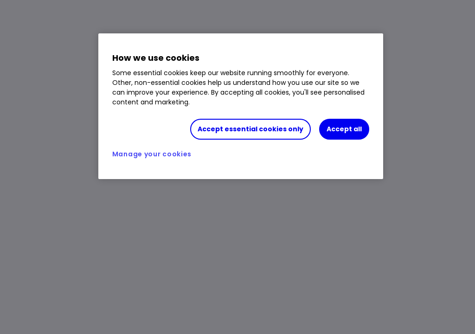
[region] (240, 109)
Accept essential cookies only (250, 129)
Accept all (344, 129)
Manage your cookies (152, 156)
